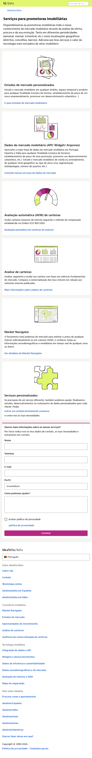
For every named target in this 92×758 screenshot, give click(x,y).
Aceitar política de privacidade (25, 519)
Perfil (7, 480)
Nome (7, 440)
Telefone (9, 453)
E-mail (7, 466)
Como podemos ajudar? (17, 493)
